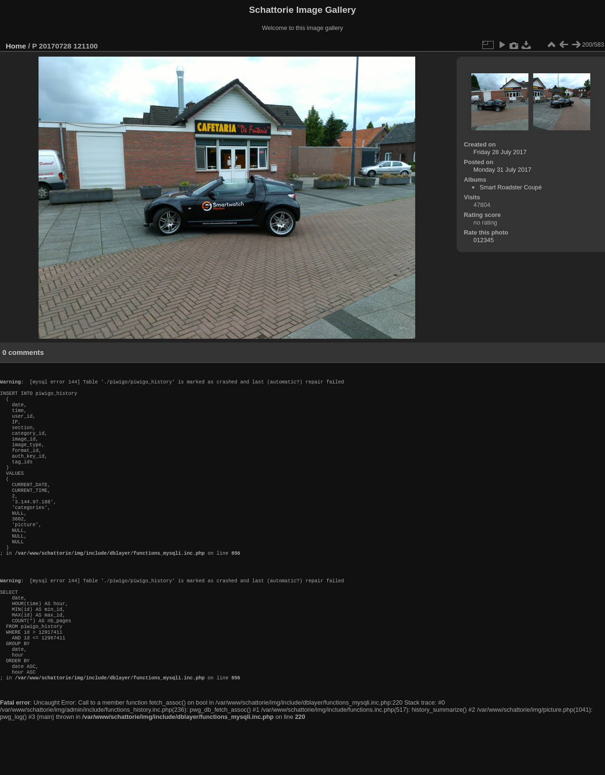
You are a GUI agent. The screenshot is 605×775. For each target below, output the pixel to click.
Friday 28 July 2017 (500, 152)
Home (16, 46)
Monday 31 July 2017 (502, 169)
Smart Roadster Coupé (510, 187)
